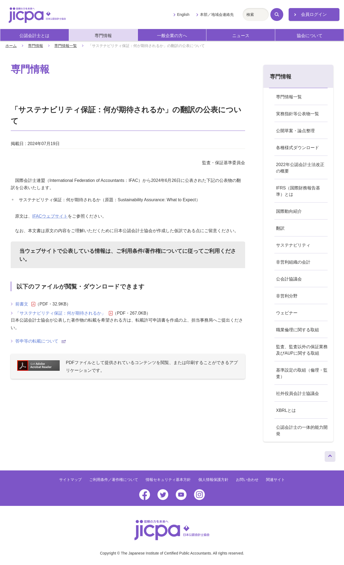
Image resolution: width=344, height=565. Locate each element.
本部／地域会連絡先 (217, 14)
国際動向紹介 (289, 211)
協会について (309, 35)
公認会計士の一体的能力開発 (302, 430)
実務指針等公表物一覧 (297, 113)
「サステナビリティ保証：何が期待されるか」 (64, 313)
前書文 (25, 304)
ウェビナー (287, 313)
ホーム (11, 46)
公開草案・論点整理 (295, 130)
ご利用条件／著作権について (113, 479)
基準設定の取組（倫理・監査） (302, 373)
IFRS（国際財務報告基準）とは (298, 191)
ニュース (240, 35)
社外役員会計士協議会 (297, 393)
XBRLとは (286, 410)
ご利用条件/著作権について (149, 251)
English (183, 14)
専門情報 (103, 35)
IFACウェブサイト (50, 216)
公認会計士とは (34, 35)
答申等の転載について (40, 341)
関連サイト (275, 479)
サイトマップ (70, 479)
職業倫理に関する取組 (297, 330)
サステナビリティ (293, 245)
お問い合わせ (247, 479)
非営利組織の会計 (293, 262)
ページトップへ (330, 455)
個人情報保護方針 (213, 479)
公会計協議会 (289, 279)
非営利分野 (287, 296)
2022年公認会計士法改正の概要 (300, 167)
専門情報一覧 (65, 46)
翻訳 (280, 228)
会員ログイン (314, 14)
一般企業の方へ (172, 35)
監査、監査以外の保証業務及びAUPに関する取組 (302, 349)
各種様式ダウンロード (297, 147)
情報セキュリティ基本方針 (168, 479)
